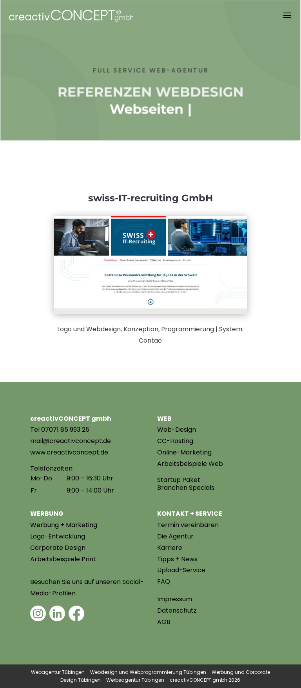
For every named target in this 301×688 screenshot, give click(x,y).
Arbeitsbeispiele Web (190, 463)
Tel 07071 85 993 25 (59, 429)
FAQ (163, 581)
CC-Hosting (175, 440)
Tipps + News (177, 559)
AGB (163, 621)
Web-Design (176, 429)
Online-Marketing (184, 452)
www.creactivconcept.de (69, 452)
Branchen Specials (185, 487)
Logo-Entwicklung (57, 536)
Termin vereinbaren (188, 524)
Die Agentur (175, 536)
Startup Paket (178, 479)
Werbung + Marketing (63, 524)
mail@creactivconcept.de (70, 440)
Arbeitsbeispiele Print (63, 559)
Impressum (174, 599)
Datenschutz (177, 610)
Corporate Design (57, 547)
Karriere (169, 547)
